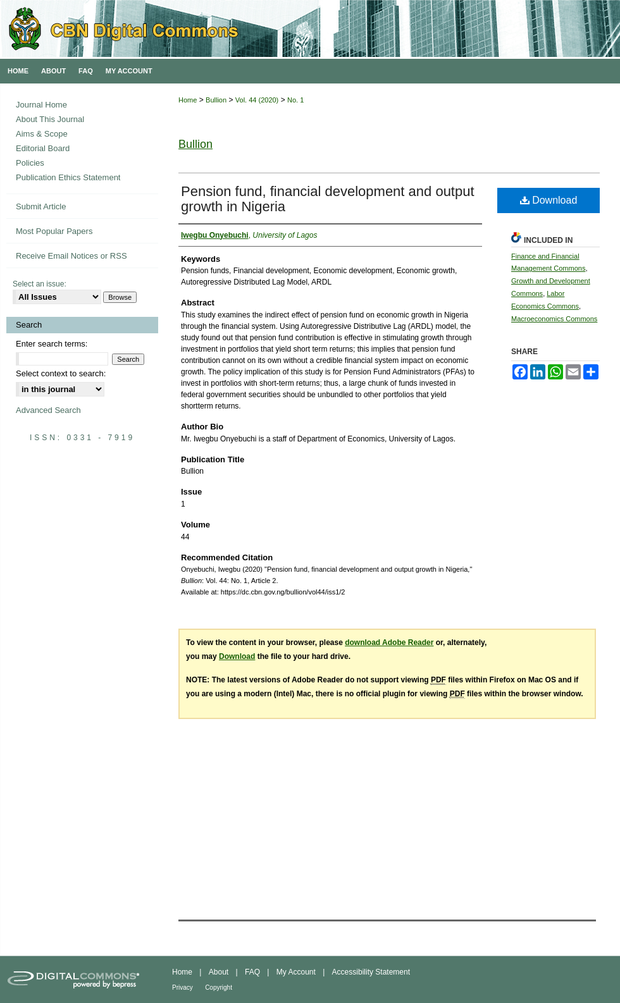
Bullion (216, 100)
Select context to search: (61, 373)
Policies (30, 163)
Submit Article (41, 206)
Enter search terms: (51, 343)
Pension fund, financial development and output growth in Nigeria (327, 198)
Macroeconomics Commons (554, 319)
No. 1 (295, 100)
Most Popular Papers (54, 231)
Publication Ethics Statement (68, 177)
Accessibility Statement (371, 972)
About (218, 972)
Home (187, 100)
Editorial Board (43, 148)
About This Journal (50, 119)
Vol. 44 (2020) (257, 100)
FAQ (252, 972)
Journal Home (41, 104)
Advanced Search (48, 410)
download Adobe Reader (389, 642)
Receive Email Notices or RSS (71, 256)
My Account (296, 972)
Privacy (182, 987)
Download (549, 200)
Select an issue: (39, 284)
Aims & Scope (42, 133)
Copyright (218, 987)
